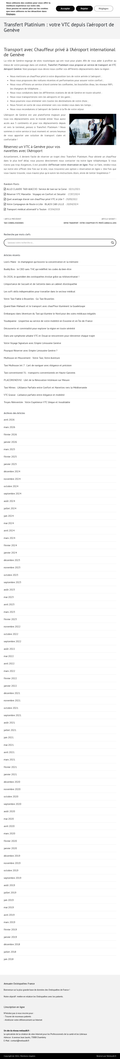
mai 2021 (9, 744)
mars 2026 (9, 427)
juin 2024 (9, 515)
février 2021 (10, 767)
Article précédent (13, 221)
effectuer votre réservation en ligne (69, 164)
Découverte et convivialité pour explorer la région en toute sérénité (40, 328)
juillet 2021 (10, 730)
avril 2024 (9, 530)
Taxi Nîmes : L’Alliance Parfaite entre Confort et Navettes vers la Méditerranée (46, 387)
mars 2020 (9, 833)
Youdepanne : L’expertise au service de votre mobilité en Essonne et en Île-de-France (48, 320)
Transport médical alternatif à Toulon (26, 209)
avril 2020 (9, 826)
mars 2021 (9, 759)
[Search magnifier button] (112, 242)
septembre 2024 (12, 493)
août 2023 (9, 589)
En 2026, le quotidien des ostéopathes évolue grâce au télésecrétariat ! (41, 276)
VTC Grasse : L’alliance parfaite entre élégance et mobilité (34, 394)
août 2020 (9, 811)
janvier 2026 (10, 441)
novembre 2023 (12, 567)
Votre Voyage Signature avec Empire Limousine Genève (33, 343)
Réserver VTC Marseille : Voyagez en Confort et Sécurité (36, 194)
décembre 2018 (12, 944)
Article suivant (90, 221)
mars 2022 (9, 670)
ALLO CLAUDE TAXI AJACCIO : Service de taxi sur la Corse (37, 189)
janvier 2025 (10, 464)
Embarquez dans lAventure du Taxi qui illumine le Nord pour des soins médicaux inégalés (50, 313)
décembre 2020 (12, 781)
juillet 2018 (10, 951)
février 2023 (10, 619)
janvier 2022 (10, 685)
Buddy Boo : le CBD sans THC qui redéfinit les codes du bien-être (37, 269)
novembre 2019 (12, 863)
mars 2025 (9, 449)
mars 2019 (9, 922)
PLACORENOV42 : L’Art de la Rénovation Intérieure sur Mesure (37, 380)
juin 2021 (9, 737)
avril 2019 (9, 914)
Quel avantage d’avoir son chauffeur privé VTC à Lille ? (35, 199)
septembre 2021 (12, 715)
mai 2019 (9, 907)
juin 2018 (9, 959)
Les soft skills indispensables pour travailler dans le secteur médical (39, 291)
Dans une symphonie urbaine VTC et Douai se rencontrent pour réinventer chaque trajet (50, 335)
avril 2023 (9, 604)
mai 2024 (9, 523)
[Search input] (59, 242)
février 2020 (10, 840)
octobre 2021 (11, 707)
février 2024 (10, 545)
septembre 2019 (12, 877)
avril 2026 (9, 419)
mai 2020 (9, 818)
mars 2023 (9, 611)
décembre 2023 (12, 560)
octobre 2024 (11, 486)
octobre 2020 (11, 796)
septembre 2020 (12, 803)
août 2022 (9, 648)
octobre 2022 (11, 634)
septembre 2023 (12, 582)
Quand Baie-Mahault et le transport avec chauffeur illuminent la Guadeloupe (44, 306)
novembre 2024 (12, 478)
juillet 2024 (10, 508)
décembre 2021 (12, 693)
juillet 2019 (10, 892)
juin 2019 (9, 900)
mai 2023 (9, 597)
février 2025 (10, 456)
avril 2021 (9, 752)
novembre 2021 (12, 700)
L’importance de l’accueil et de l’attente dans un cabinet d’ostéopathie (40, 283)
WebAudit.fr (111, 1056)
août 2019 (9, 885)
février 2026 (10, 434)
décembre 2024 (12, 471)
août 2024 (9, 501)
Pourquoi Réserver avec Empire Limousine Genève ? (31, 350)
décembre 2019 (12, 855)
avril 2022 (9, 663)
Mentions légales (27, 1056)
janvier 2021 (10, 774)
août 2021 (9, 722)
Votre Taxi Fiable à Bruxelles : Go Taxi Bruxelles (29, 298)
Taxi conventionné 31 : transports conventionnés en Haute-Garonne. (40, 372)
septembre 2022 (12, 641)
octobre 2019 (11, 870)
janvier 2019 (10, 936)
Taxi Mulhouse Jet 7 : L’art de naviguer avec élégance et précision (38, 365)
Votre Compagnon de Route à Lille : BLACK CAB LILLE (36, 204)
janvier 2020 (10, 848)
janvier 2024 (10, 552)
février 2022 (10, 678)
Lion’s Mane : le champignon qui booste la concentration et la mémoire (41, 261)
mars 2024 (9, 537)
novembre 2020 (12, 789)
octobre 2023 (11, 574)
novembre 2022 (12, 626)
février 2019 (10, 929)
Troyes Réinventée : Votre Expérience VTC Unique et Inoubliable (37, 402)
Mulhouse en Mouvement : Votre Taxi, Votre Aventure (32, 357)
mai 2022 (9, 656)
